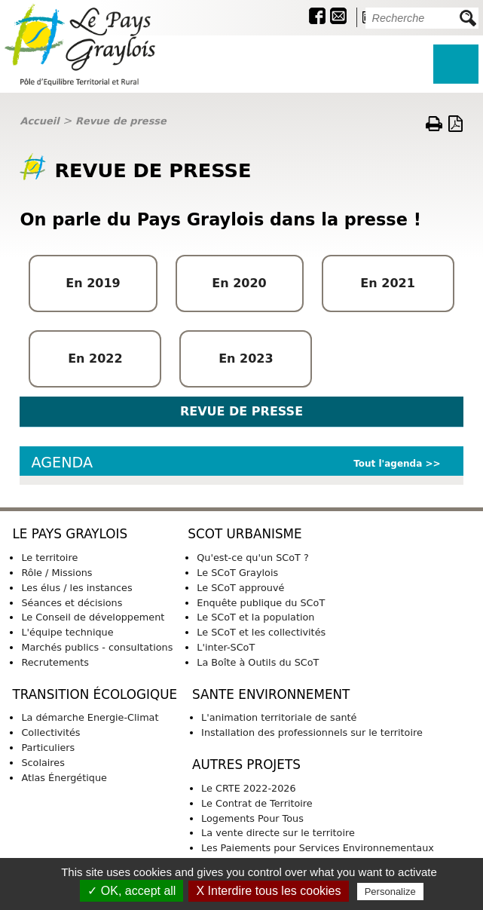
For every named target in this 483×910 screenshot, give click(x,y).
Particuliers (48, 747)
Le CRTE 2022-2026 (248, 788)
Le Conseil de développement (92, 617)
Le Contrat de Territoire (257, 803)
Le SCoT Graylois (237, 572)
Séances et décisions (71, 602)
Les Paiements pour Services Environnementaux (317, 847)
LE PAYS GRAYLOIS (69, 533)
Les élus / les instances (76, 587)
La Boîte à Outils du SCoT (258, 662)
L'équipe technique (67, 632)
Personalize (390, 891)
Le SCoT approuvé (240, 587)
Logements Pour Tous (252, 818)
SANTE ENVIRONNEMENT (271, 694)
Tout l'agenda (387, 463)
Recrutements (55, 662)
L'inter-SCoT (226, 647)
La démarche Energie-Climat (89, 717)
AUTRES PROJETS (246, 764)
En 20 (379, 283)
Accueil (39, 121)
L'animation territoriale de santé (278, 717)
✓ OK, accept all (131, 890)
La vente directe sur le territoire (278, 832)
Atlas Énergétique (63, 777)
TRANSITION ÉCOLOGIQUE (94, 694)
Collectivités (50, 732)
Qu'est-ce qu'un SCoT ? (252, 557)
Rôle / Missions (56, 572)
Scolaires (42, 762)
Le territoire (49, 557)
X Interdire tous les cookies (268, 890)
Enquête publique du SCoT (261, 602)
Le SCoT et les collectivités (261, 632)
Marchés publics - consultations (97, 647)
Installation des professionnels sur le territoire (312, 732)
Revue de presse (121, 121)
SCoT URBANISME (244, 533)
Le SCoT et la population (255, 617)
